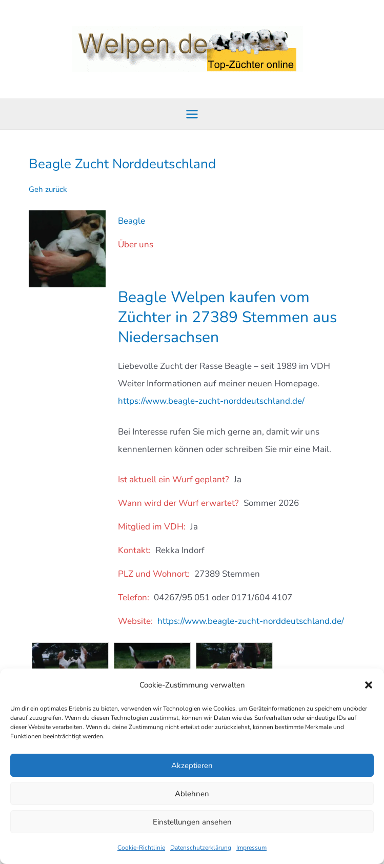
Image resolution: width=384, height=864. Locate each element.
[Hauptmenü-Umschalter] (192, 114)
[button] (368, 685)
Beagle (131, 221)
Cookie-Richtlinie (141, 847)
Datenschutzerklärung (200, 847)
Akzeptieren (192, 765)
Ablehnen (192, 794)
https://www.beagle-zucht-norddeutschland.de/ (211, 401)
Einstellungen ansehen (192, 822)
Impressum (251, 847)
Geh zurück (48, 189)
